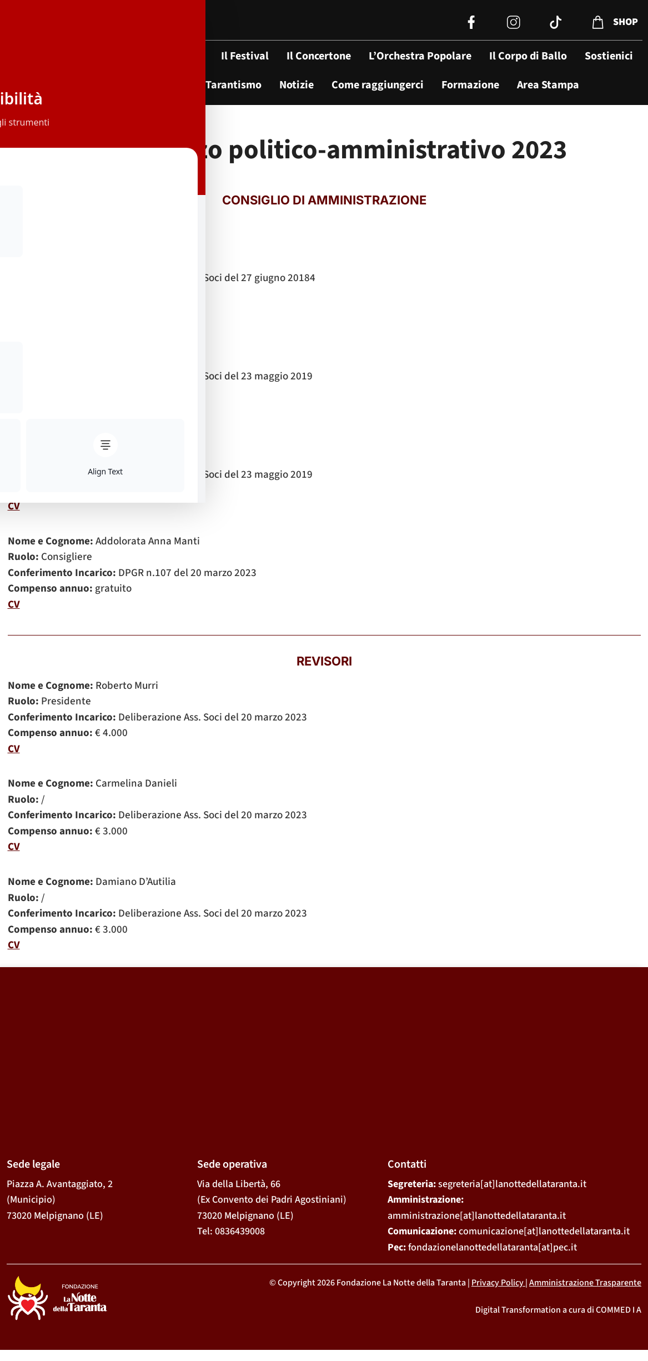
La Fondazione (168, 56)
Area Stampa (548, 85)
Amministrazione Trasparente (585, 1283)
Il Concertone (319, 56)
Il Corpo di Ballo (528, 56)
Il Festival (245, 56)
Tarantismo (233, 85)
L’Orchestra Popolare (420, 56)
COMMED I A (618, 1310)
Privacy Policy (497, 1283)
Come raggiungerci (377, 85)
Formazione (470, 85)
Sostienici (609, 56)
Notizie (296, 85)
